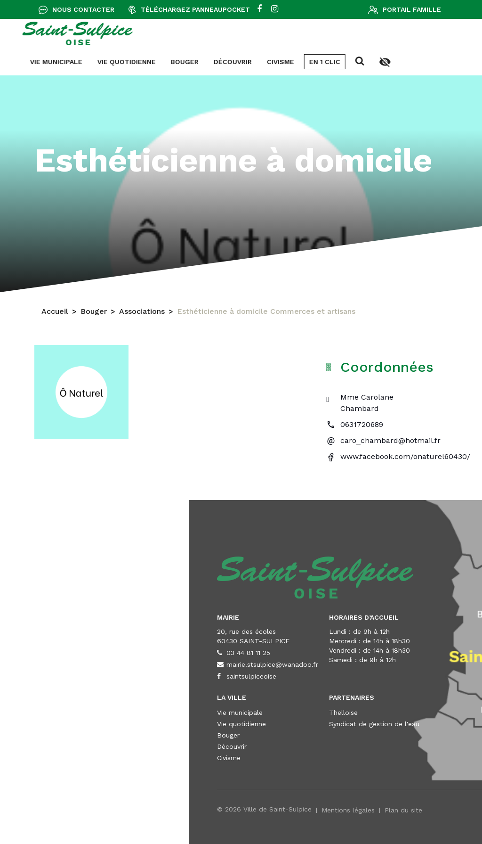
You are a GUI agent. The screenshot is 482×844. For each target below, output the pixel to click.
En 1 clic (128, 62)
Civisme (84, 62)
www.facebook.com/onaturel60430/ (405, 456)
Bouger (93, 314)
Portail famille (412, 9)
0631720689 (361, 424)
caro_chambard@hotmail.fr (390, 440)
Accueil (54, 314)
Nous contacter (83, 9)
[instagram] (274, 9)
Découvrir (36, 62)
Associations (142, 314)
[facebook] (259, 9)
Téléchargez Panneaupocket (195, 9)
